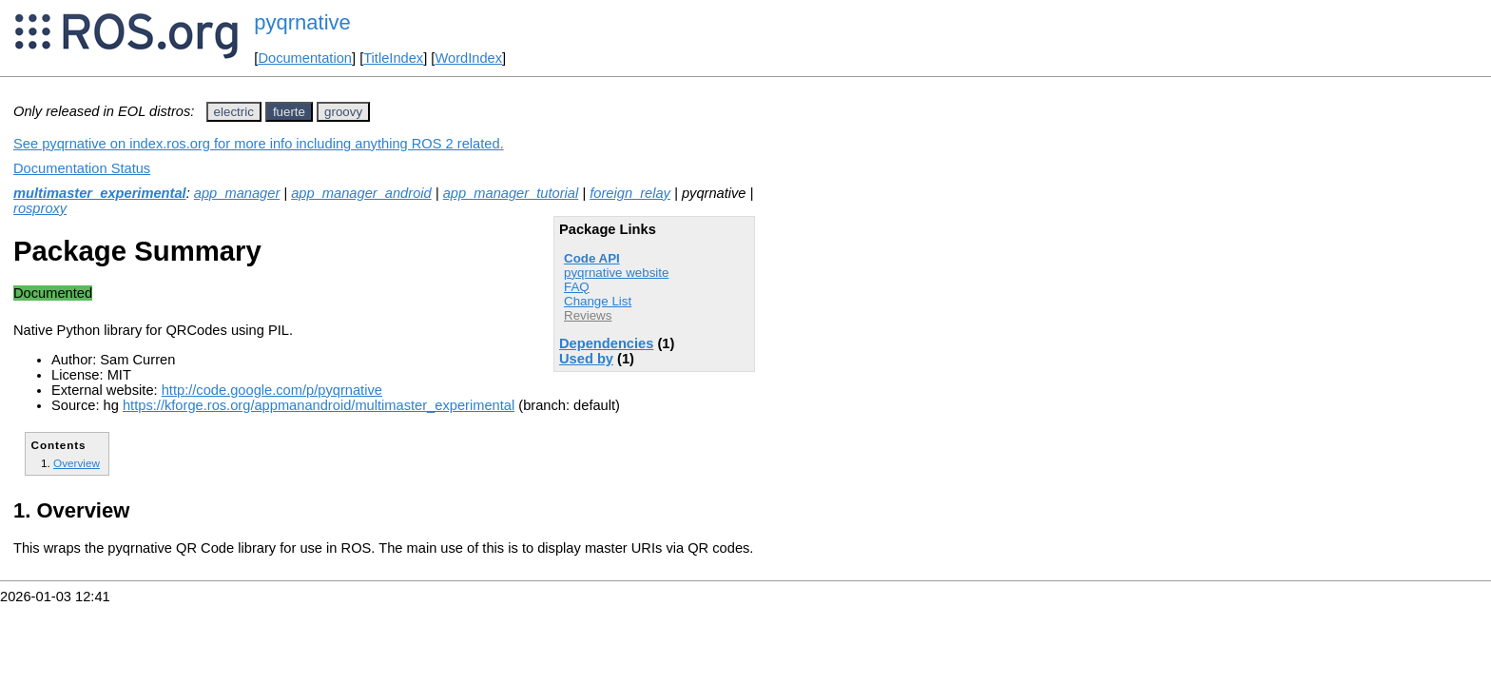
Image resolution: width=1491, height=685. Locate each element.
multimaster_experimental (99, 193)
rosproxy (40, 208)
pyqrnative (302, 22)
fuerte (289, 112)
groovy (343, 112)
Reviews (587, 315)
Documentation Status (81, 168)
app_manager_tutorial (511, 193)
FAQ (577, 287)
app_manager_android (361, 193)
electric (234, 112)
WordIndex (468, 58)
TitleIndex (393, 58)
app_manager (237, 193)
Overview (76, 463)
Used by (586, 358)
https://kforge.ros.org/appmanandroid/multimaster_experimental (318, 405)
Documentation (305, 58)
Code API (592, 258)
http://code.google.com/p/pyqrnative (272, 390)
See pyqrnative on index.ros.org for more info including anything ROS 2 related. (258, 143)
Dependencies (606, 343)
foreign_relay (630, 193)
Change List (597, 301)
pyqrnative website (616, 272)
